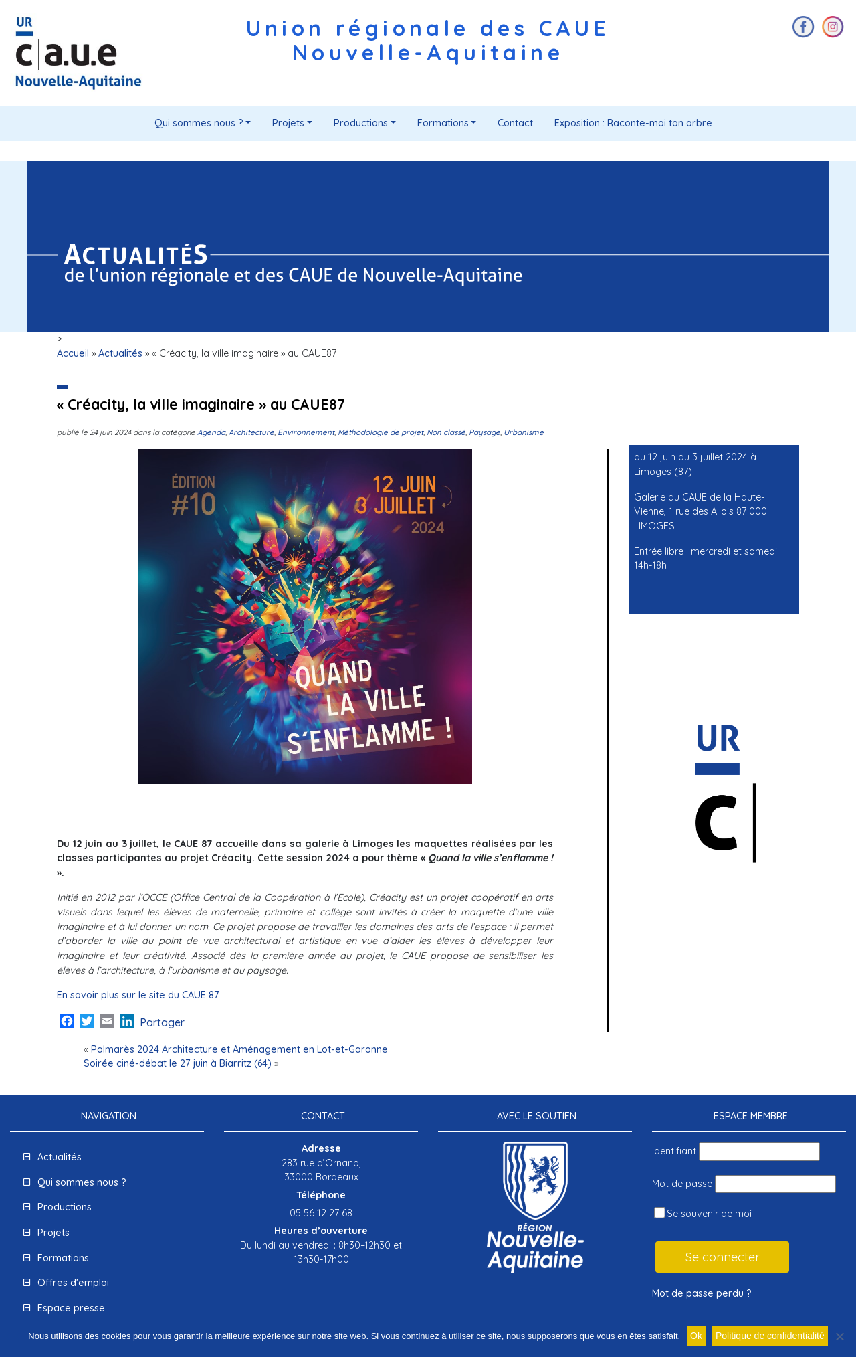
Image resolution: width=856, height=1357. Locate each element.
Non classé (446, 432)
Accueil (73, 353)
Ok (696, 1335)
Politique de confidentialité (770, 1335)
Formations (443, 123)
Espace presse (71, 1308)
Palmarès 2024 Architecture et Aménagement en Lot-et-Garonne (239, 1049)
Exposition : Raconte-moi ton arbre (633, 123)
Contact (515, 123)
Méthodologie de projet (380, 432)
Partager (162, 1022)
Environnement (306, 432)
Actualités (120, 353)
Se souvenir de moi (703, 1213)
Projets (288, 123)
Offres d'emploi (73, 1283)
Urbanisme (524, 432)
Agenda (211, 432)
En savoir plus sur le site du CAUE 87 (138, 995)
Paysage (484, 432)
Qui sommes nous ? (198, 123)
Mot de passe (682, 1184)
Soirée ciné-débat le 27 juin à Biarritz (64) (178, 1063)
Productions (361, 123)
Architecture (251, 432)
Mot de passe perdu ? (702, 1293)
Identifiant (674, 1151)
